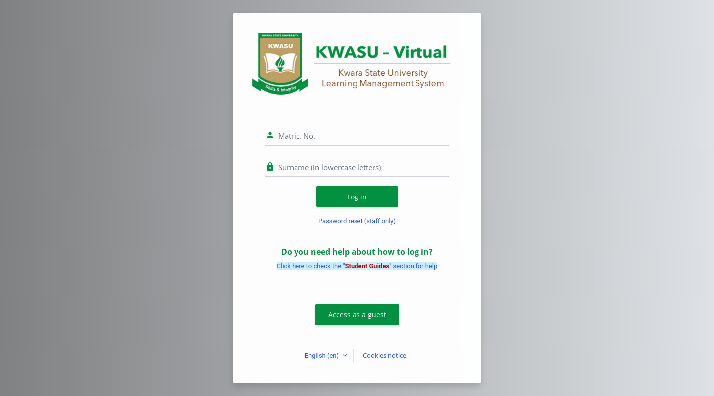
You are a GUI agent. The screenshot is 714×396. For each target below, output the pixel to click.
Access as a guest (357, 314)
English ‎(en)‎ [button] (323, 355)
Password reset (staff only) (357, 221)
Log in (357, 196)
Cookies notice (384, 355)
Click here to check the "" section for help (357, 266)
